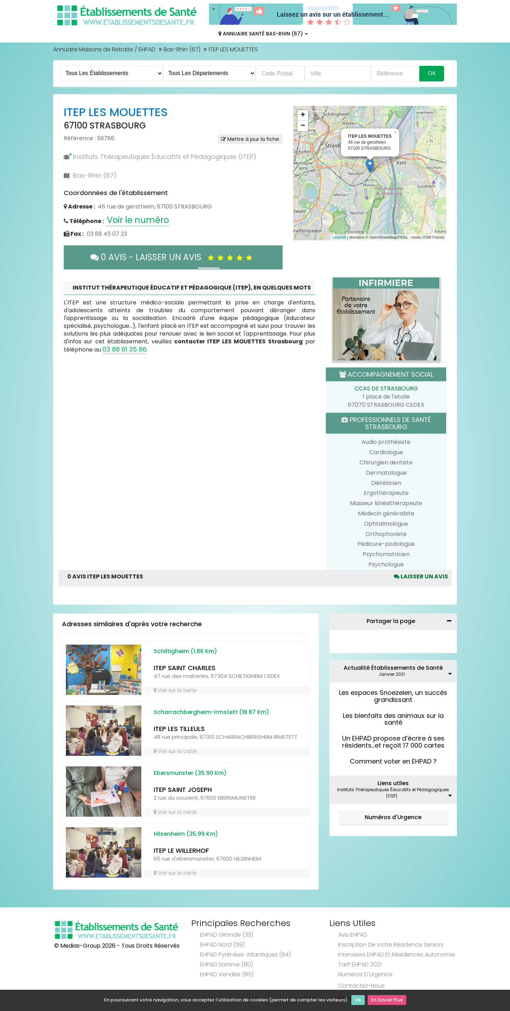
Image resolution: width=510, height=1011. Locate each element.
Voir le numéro (138, 220)
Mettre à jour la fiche (250, 139)
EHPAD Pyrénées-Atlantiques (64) (245, 954)
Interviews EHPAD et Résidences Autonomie (396, 954)
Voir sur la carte (175, 690)
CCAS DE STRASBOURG (386, 388)
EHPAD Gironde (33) (226, 935)
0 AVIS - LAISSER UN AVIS (173, 257)
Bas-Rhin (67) (182, 49)
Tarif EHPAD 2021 (359, 964)
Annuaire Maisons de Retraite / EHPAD (104, 49)
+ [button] (302, 115)
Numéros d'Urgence (393, 817)
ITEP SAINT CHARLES (184, 667)
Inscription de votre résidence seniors (390, 945)
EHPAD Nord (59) (222, 945)
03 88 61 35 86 (124, 349)
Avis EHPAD (352, 935)
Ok (358, 1000)
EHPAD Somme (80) (226, 964)
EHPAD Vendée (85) (227, 974)
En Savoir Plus (387, 1000)
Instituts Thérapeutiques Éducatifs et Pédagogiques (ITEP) (164, 156)
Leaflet (339, 237)
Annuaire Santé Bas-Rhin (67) (263, 33)
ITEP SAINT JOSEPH (183, 789)
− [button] (302, 126)
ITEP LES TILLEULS (179, 728)
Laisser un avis (421, 576)
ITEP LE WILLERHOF (181, 850)
